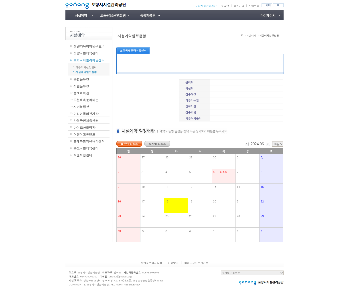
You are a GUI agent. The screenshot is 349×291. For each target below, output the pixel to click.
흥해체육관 (81, 93)
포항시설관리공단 (206, 6)
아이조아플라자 (84, 127)
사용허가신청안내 (86, 66)
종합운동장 (81, 79)
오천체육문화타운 (85, 100)
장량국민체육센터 (85, 53)
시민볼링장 (81, 107)
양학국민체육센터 (85, 120)
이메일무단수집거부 (196, 263)
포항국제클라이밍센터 (89, 60)
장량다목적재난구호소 (89, 46)
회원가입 (238, 6)
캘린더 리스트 (129, 144)
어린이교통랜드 (84, 134)
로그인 (225, 6)
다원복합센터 (82, 155)
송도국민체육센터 (85, 148)
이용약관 (173, 263)
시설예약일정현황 (86, 71)
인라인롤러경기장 (85, 113)
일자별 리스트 (157, 144)
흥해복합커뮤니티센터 (89, 141)
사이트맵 (254, 6)
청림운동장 (81, 86)
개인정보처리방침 (151, 263)
